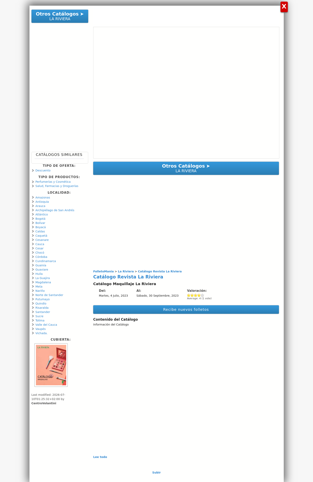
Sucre (40, 316)
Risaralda (42, 307)
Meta (39, 286)
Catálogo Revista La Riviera (128, 276)
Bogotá (41, 218)
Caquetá (41, 235)
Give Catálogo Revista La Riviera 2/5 (192, 295)
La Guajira (43, 278)
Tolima (40, 320)
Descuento (43, 170)
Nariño (40, 290)
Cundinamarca (46, 261)
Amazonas (43, 197)
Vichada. (42, 333)
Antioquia (42, 201)
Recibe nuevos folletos (186, 309)
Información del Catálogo (111, 324)
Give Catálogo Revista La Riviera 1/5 (189, 295)
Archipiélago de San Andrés (55, 210)
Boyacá (41, 227)
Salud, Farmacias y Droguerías (57, 186)
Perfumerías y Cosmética (53, 181)
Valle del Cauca (46, 324)
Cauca (40, 244)
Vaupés (41, 329)
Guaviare (42, 269)
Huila (39, 273)
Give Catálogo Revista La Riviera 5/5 (202, 295)
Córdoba (41, 256)
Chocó (40, 252)
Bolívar (40, 223)
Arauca (40, 206)
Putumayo (43, 299)
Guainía (41, 265)
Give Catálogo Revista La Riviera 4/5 (199, 295)
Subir (156, 472)
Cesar (40, 248)
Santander (43, 312)
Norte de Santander (49, 295)
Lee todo (100, 457)
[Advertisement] (184, 15)
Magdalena (43, 282)
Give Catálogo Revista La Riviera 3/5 (195, 295)
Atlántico (42, 214)
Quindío (41, 303)
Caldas (40, 231)
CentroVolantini (43, 403)
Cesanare (42, 240)
